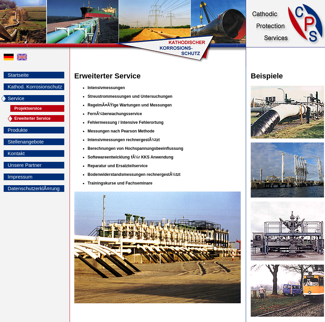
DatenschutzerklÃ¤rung (34, 188)
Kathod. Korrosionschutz (35, 86)
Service (16, 98)
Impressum (20, 177)
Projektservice (28, 108)
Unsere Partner (25, 165)
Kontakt (16, 153)
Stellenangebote (26, 141)
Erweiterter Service (32, 118)
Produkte (18, 130)
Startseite (18, 75)
